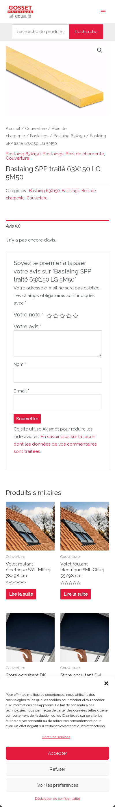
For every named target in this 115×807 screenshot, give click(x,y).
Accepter (57, 753)
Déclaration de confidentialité (57, 799)
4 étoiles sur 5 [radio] (69, 316)
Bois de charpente (85, 153)
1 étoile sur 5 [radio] (49, 316)
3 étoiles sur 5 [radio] (62, 316)
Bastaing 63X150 (69, 136)
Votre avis (28, 326)
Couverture (36, 128)
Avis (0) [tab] (13, 226)
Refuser (57, 769)
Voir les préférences (57, 785)
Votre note (29, 314)
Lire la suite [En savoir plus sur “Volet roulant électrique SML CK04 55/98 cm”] (76, 594)
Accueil (13, 128)
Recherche (86, 31)
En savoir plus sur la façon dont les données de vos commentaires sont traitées (55, 444)
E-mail (21, 391)
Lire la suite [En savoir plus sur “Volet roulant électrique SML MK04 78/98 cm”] (21, 594)
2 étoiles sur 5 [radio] (56, 316)
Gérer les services (56, 737)
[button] (106, 683)
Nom (20, 364)
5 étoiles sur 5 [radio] (75, 316)
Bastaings (39, 136)
